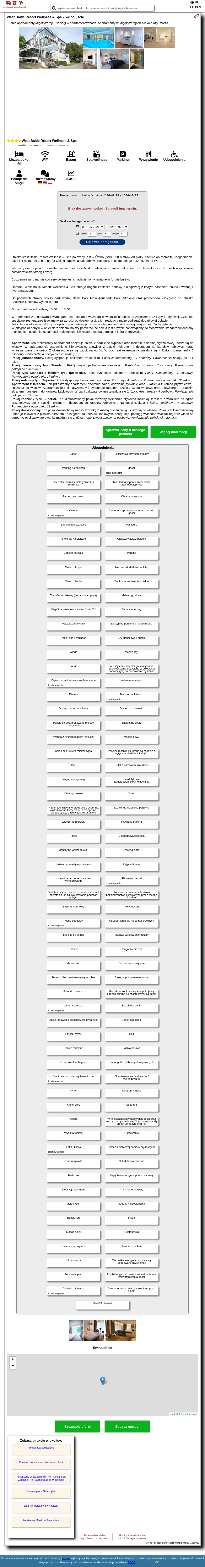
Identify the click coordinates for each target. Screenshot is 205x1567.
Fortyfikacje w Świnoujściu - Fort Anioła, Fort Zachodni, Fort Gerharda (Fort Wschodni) (41, 1478)
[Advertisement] (102, 103)
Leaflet (173, 1414)
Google (66, 1558)
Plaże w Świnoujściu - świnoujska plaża (41, 1462)
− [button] (12, 1366)
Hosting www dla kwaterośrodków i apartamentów (132, 1537)
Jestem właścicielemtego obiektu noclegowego (94, 1537)
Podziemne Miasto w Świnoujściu (41, 1520)
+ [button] (12, 1360)
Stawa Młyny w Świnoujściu (41, 1491)
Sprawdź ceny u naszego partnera (125, 432)
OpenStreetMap (189, 1414)
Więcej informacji (173, 432)
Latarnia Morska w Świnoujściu (41, 1505)
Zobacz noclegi (127, 1426)
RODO (131, 1562)
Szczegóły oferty (77, 1426)
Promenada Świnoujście (41, 1447)
